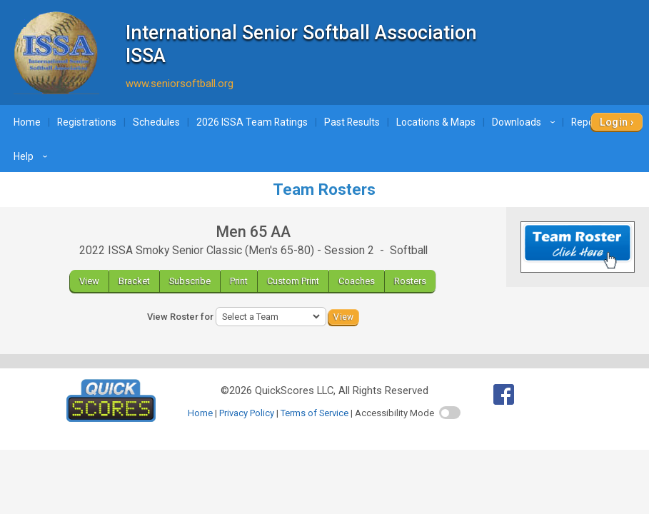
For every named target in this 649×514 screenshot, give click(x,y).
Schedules (156, 122)
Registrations (86, 122)
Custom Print (293, 281)
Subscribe (190, 281)
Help (32, 156)
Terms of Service (314, 413)
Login (614, 122)
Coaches (356, 281)
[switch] (450, 412)
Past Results (352, 122)
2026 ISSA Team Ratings (252, 122)
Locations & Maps (436, 122)
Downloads (525, 122)
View (89, 281)
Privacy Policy (246, 413)
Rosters (410, 281)
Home (27, 122)
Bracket (134, 281)
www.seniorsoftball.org (179, 83)
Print (239, 281)
